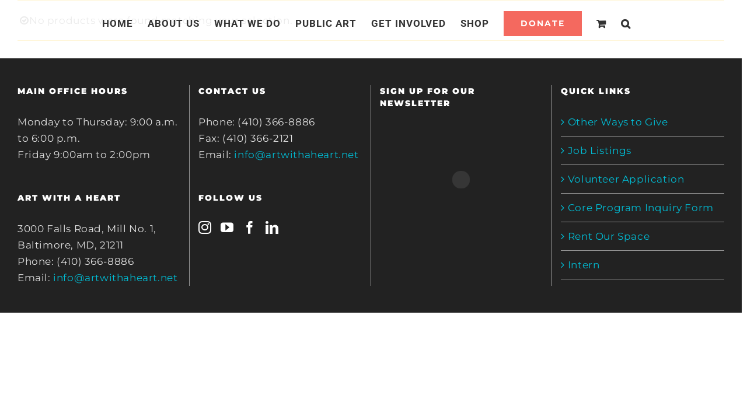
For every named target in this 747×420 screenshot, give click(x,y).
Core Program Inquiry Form (641, 208)
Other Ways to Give (618, 122)
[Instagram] (205, 227)
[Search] (640, 23)
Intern (584, 265)
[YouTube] (227, 227)
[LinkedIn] (272, 227)
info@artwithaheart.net (115, 278)
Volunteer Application (626, 179)
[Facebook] (250, 227)
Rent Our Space (609, 236)
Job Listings (599, 150)
